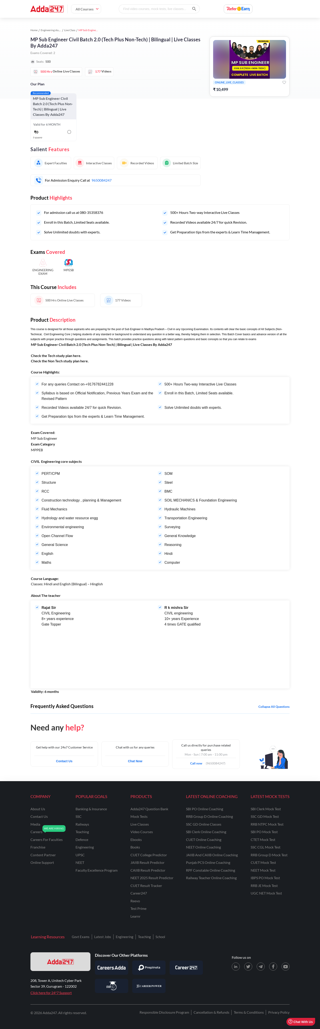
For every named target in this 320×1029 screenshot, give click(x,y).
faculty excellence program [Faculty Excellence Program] (97, 870)
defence (82, 839)
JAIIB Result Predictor (147, 862)
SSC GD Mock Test (265, 816)
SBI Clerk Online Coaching (206, 832)
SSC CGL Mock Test (265, 847)
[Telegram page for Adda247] (261, 967)
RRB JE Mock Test (264, 885)
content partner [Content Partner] (43, 855)
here (76, 355)
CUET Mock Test (263, 862)
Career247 (138, 893)
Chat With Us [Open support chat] (300, 1021)
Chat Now (135, 761)
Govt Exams (81, 937)
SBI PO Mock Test (264, 832)
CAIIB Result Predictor (147, 870)
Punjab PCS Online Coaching (208, 862)
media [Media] (35, 824)
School (160, 937)
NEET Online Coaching (203, 847)
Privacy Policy (279, 1012)
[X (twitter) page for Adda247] (248, 967)
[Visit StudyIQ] (111, 986)
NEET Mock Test (263, 870)
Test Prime (138, 908)
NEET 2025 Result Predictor (151, 878)
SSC (79, 816)
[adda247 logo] (60, 961)
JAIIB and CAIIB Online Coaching (212, 855)
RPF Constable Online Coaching (210, 870)
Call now (198, 762)
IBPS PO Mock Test (265, 878)
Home (34, 30)
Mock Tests (139, 816)
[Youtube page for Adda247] (286, 967)
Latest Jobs (102, 937)
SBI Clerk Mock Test (266, 809)
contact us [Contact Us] (39, 816)
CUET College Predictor (148, 855)
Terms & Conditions (249, 1012)
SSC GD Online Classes (203, 824)
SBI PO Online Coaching (204, 809)
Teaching (144, 937)
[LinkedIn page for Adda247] (236, 967)
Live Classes (139, 824)
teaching (82, 832)
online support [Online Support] (42, 862)
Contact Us (64, 761)
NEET (80, 862)
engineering (85, 847)
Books (135, 847)
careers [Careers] (36, 832)
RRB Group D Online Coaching (209, 816)
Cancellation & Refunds (211, 1012)
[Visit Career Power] (149, 986)
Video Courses (141, 832)
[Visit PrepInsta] (149, 968)
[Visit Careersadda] (111, 968)
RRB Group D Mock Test (269, 855)
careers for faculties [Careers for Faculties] (46, 839)
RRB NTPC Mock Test (267, 824)
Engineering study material (56, 30)
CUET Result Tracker (146, 885)
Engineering (124, 937)
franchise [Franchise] (37, 847)
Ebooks (136, 839)
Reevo (135, 901)
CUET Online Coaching (203, 839)
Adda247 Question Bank (149, 809)
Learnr (135, 916)
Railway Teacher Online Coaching (211, 878)
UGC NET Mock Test (266, 893)
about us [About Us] (37, 809)
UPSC (80, 855)
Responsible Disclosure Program (164, 1012)
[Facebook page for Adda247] (273, 967)
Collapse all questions (274, 706)
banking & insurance (91, 809)
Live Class (69, 30)
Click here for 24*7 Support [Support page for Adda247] (51, 993)
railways (82, 824)
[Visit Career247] (186, 968)
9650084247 (102, 180)
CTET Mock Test (263, 839)
